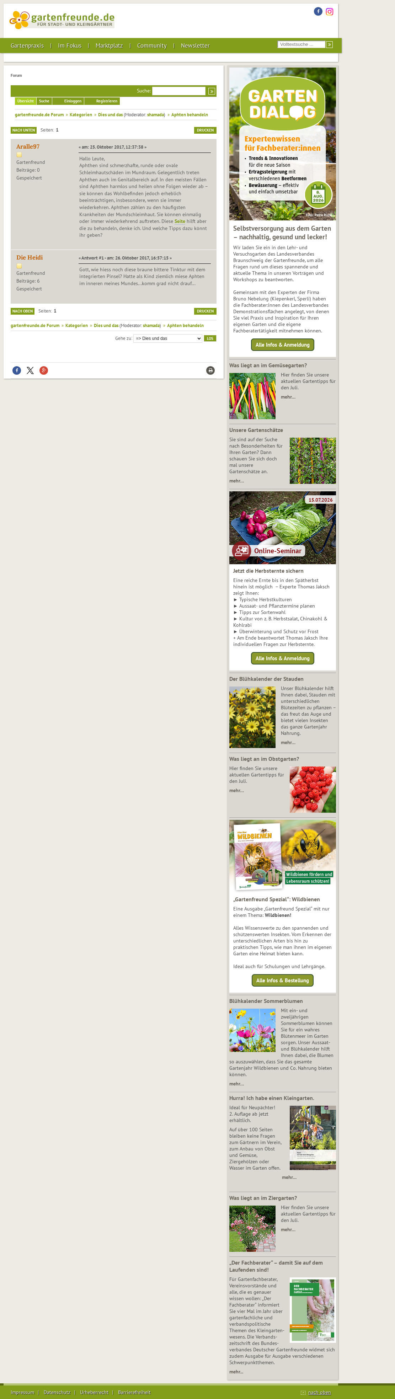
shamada (155, 114)
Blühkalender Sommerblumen (266, 1000)
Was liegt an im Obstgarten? (264, 758)
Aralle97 (27, 146)
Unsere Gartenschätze (256, 429)
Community (152, 45)
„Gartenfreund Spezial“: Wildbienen (276, 899)
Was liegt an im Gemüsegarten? (268, 365)
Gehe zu (123, 338)
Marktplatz (109, 45)
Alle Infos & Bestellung (282, 980)
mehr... (236, 1371)
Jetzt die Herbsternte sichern (268, 570)
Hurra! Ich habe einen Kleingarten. (271, 1097)
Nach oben (22, 311)
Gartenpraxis (27, 45)
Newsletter (195, 45)
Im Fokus (69, 45)
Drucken (205, 130)
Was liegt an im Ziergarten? (263, 1197)
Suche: (144, 90)
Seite (180, 221)
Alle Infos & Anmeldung (283, 344)
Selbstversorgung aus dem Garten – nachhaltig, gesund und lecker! (282, 232)
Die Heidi (29, 257)
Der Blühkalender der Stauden (266, 678)
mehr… (288, 397)
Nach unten (23, 130)
